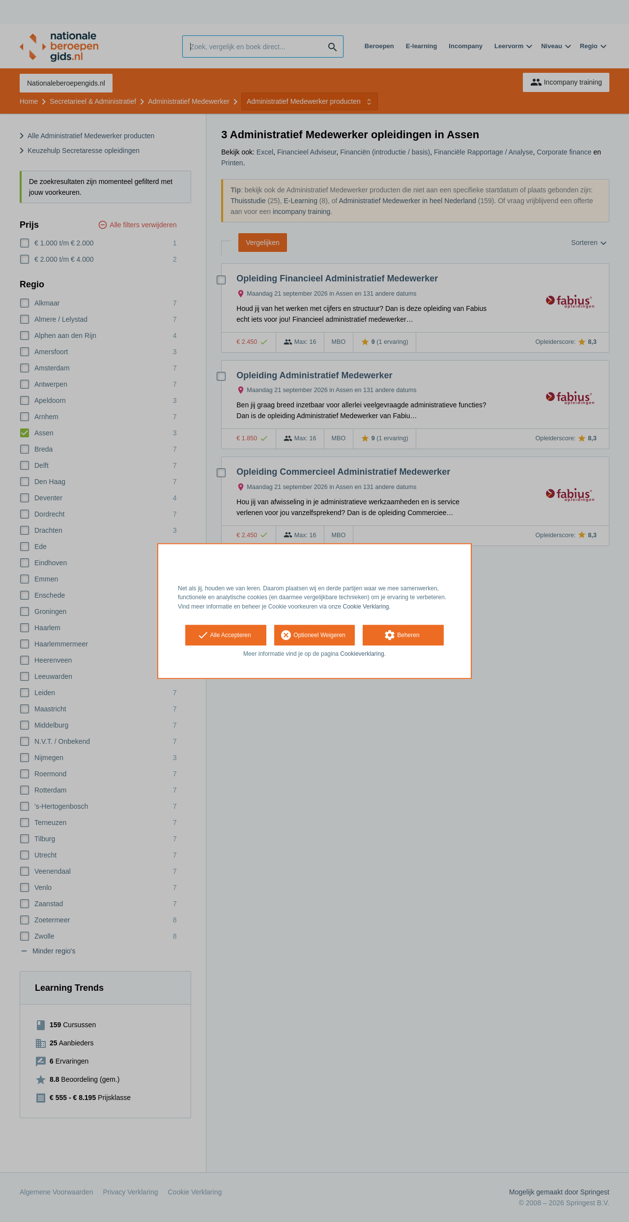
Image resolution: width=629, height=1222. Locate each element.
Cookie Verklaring (366, 606)
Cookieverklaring (362, 653)
